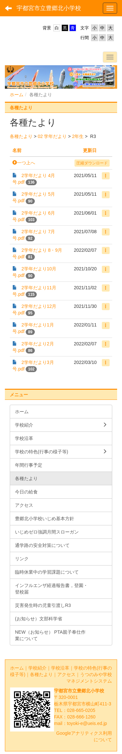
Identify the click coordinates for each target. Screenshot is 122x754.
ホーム (16, 94)
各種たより (21, 136)
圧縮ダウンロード (92, 163)
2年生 (78, 136)
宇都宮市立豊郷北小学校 (49, 8)
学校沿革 (60, 668)
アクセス (66, 674)
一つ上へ (23, 162)
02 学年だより (52, 136)
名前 (16, 150)
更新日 (90, 150)
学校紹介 (37, 668)
